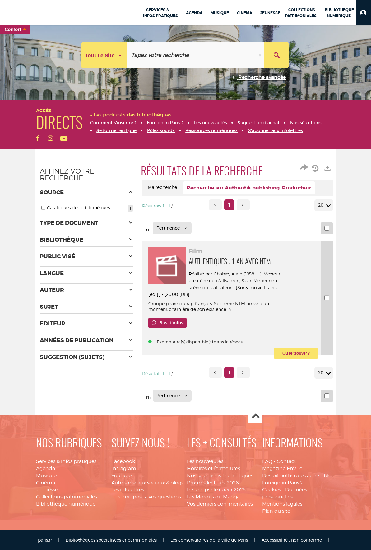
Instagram (123, 468)
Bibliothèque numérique (65, 504)
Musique (46, 476)
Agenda (45, 468)
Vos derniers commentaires (220, 504)
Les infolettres (127, 490)
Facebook (123, 461)
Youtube (121, 476)
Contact (286, 461)
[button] (363, 12)
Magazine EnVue (282, 468)
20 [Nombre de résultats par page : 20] (322, 205)
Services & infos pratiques (66, 461)
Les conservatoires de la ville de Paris (209, 540)
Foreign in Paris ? (282, 483)
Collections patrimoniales (66, 497)
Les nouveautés (205, 461)
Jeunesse (47, 490)
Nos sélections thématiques (220, 476)
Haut (255, 416)
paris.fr (45, 540)
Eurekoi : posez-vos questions (146, 497)
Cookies (271, 490)
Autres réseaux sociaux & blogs (147, 483)
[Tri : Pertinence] (172, 228)
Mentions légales (282, 504)
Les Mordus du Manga (213, 497)
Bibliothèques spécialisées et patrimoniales (111, 540)
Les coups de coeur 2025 (216, 490)
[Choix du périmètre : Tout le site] (104, 55)
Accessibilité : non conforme (292, 540)
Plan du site (276, 511)
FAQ (267, 461)
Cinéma (45, 483)
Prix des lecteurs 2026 (213, 483)
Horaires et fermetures (213, 468)
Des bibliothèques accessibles (297, 476)
